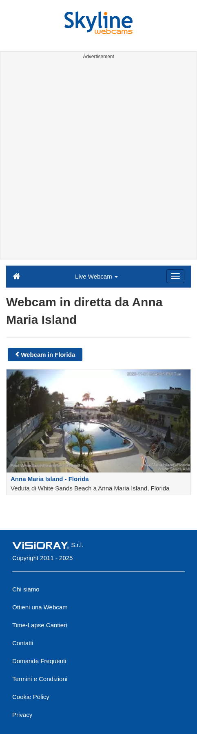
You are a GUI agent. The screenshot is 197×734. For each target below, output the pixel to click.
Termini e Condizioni (39, 678)
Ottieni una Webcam (40, 607)
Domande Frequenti (39, 660)
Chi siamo (26, 589)
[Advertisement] (98, 160)
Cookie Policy (30, 696)
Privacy (22, 714)
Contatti (22, 643)
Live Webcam (96, 276)
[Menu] (175, 276)
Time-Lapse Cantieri (39, 625)
